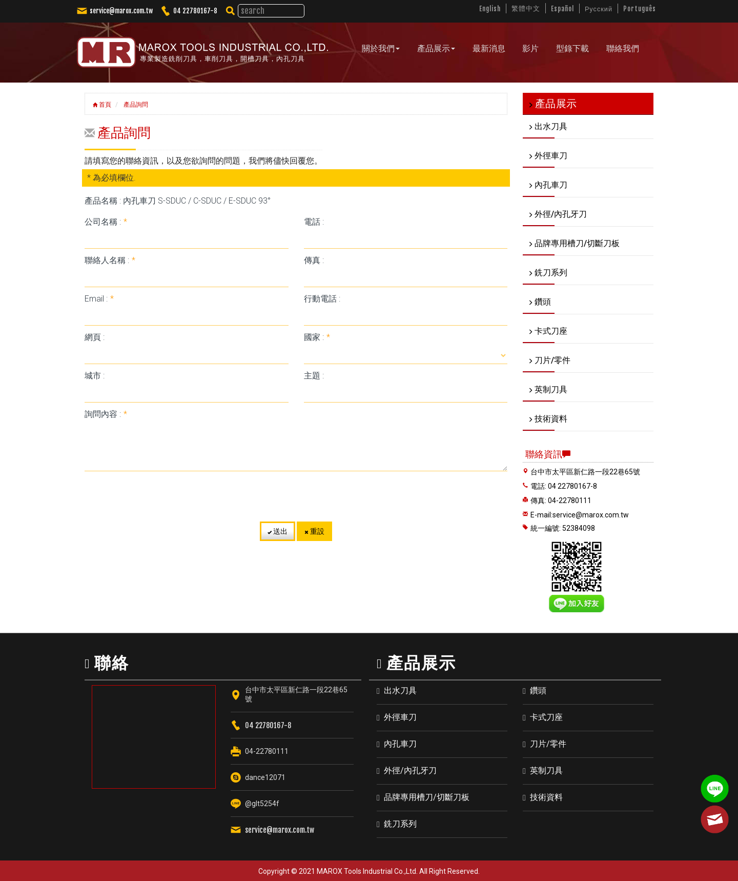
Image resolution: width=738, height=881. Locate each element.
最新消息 (489, 48)
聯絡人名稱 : (110, 260)
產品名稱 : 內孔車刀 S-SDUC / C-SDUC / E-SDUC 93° (178, 200)
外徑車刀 (400, 717)
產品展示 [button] (436, 48)
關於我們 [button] (381, 48)
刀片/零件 (548, 744)
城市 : (95, 375)
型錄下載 (572, 48)
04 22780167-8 (195, 11)
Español (561, 9)
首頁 (102, 104)
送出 (278, 531)
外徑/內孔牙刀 (410, 770)
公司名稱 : (106, 221)
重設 (314, 531)
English (489, 9)
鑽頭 (538, 690)
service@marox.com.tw (121, 11)
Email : (99, 298)
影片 (530, 48)
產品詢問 (135, 104)
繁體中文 (524, 8)
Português (639, 9)
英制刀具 (546, 770)
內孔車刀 (400, 744)
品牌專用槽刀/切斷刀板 (426, 797)
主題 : (314, 375)
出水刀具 (400, 690)
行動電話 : (322, 298)
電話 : (314, 221)
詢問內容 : (106, 413)
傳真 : (314, 260)
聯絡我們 (622, 48)
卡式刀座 (546, 717)
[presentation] (296, 496)
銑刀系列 (400, 824)
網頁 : (95, 337)
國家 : (317, 337)
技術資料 (546, 797)
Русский (598, 9)
